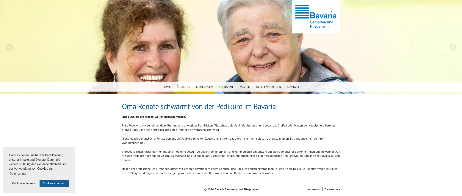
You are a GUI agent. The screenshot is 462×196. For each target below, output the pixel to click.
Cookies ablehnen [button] (23, 183)
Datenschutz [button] (18, 173)
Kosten (245, 87)
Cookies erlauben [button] (54, 183)
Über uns (183, 87)
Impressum (313, 189)
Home (167, 87)
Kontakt (293, 87)
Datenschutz (332, 189)
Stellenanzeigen (268, 87)
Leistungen (204, 87)
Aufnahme (226, 87)
